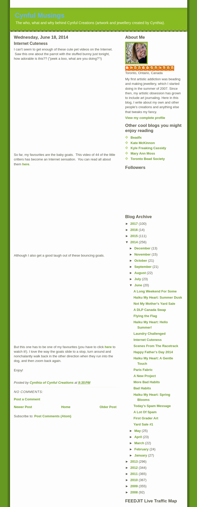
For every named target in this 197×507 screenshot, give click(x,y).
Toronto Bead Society (148, 159)
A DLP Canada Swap (149, 310)
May (138, 431)
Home (65, 407)
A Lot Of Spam (144, 412)
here (25, 164)
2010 (134, 480)
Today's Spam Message (152, 406)
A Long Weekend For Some (154, 291)
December (142, 248)
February (142, 449)
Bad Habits (142, 388)
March (139, 443)
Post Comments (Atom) (52, 416)
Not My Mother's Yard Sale (154, 304)
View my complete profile (145, 118)
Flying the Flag (145, 316)
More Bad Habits (146, 382)
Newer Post (23, 407)
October (141, 260)
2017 (134, 224)
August (140, 273)
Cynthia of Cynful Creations (152, 68)
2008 (134, 492)
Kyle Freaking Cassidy (148, 148)
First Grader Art (145, 418)
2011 (134, 474)
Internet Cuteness (147, 340)
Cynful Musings (40, 15)
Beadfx (136, 137)
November (143, 254)
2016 (134, 230)
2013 (134, 461)
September (143, 267)
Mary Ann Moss (143, 153)
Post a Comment (27, 399)
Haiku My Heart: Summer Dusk (157, 297)
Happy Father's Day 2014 (153, 352)
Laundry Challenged (149, 334)
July (138, 279)
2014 (134, 242)
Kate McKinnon (143, 143)
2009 (134, 486)
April (138, 437)
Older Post (108, 407)
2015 (134, 236)
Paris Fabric (142, 370)
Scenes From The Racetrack (155, 346)
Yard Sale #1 (143, 424)
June (138, 285)
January (141, 455)
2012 (134, 468)
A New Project (144, 376)
